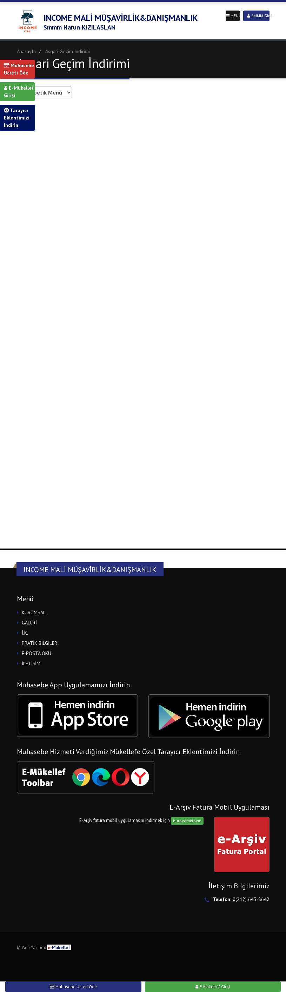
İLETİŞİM (31, 663)
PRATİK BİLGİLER (39, 643)
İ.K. (25, 633)
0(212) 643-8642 (251, 899)
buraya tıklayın (187, 820)
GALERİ (29, 623)
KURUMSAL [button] (34, 612)
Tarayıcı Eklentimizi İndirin (16, 117)
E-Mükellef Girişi (19, 91)
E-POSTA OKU (36, 653)
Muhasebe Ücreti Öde (19, 69)
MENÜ (233, 15)
